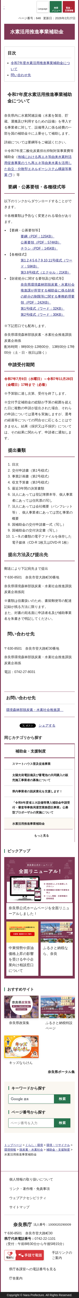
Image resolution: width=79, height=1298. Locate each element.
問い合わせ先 (21, 75)
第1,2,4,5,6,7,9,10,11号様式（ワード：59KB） (46, 263)
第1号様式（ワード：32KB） (42, 308)
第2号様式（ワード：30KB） (42, 314)
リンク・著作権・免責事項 (29, 1189)
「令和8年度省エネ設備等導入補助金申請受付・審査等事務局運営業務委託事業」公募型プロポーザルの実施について (41, 807)
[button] (43, 7)
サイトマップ (19, 1207)
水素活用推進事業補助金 (28, 823)
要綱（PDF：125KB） (37, 236)
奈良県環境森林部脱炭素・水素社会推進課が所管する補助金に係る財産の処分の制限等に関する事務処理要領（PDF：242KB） (48, 293)
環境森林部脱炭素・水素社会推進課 (34, 710)
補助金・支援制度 (30, 751)
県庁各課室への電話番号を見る (32, 1269)
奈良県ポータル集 (61, 1072)
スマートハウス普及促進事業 (31, 763)
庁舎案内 (16, 1278)
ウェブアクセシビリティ (27, 1198)
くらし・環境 (34, 1145)
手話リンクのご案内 (62, 1255)
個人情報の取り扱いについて (31, 1179)
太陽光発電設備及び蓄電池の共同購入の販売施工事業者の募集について (40, 777)
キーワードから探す (28, 1088)
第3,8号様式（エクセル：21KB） (46, 272)
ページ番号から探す (28, 1112)
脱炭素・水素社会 (31, 1149)
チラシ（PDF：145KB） (39, 248)
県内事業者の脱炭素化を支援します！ (37, 791)
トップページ (13, 1145)
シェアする (47, 725)
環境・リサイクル (58, 1145)
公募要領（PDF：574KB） (41, 242)
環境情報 (10, 1149)
